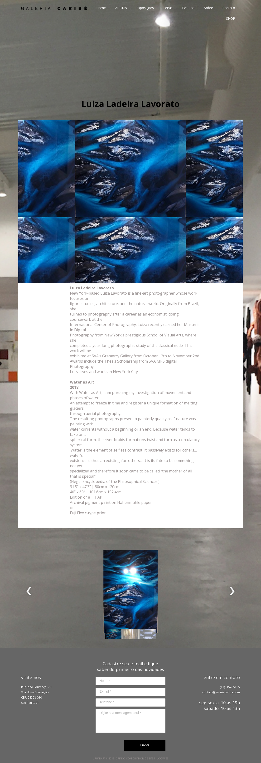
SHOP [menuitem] (230, 18)
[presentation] (29, 591)
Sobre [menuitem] (208, 7)
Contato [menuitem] (228, 7)
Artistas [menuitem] (121, 7)
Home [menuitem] (101, 7)
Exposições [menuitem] (145, 7)
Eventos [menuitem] (188, 7)
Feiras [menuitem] (168, 7)
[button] (113, 634)
